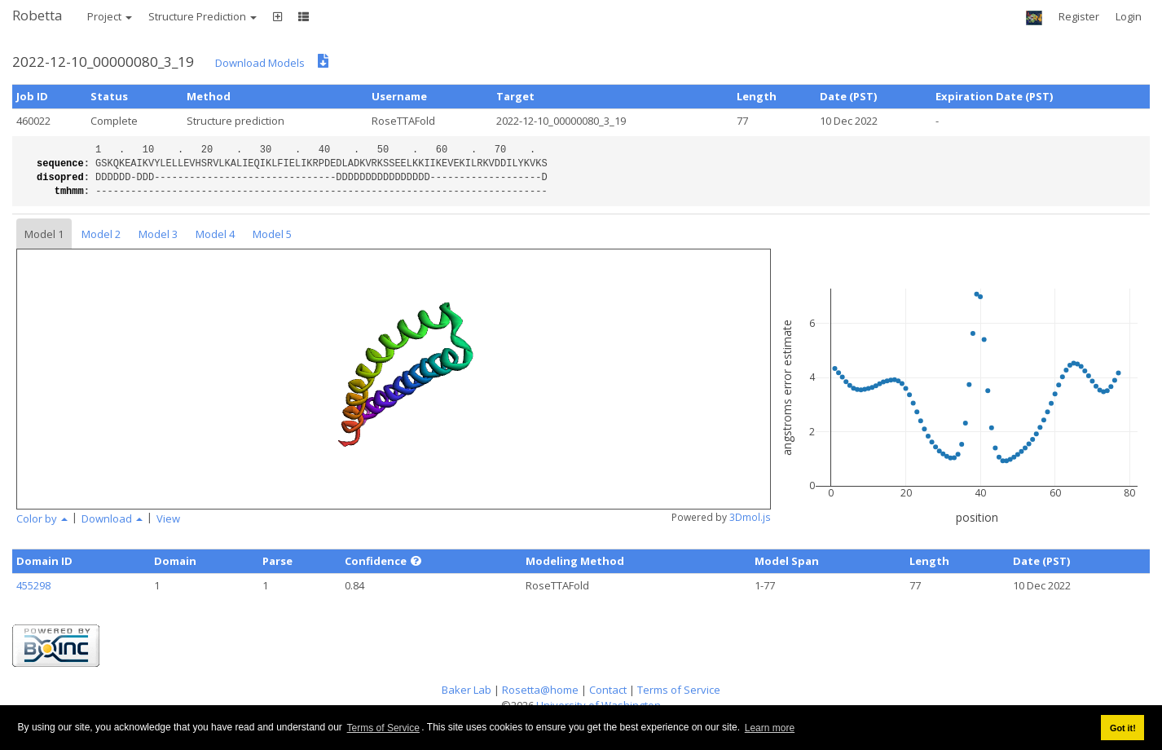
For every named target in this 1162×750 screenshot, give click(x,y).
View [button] (168, 518)
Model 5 (272, 234)
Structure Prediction (202, 16)
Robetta (37, 15)
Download (112, 518)
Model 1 (44, 234)
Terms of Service (383, 728)
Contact (608, 689)
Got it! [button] (1123, 728)
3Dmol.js (750, 517)
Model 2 (101, 234)
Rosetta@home (540, 689)
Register (1079, 16)
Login (1129, 16)
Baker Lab (466, 689)
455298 (33, 585)
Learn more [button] (769, 728)
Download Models (260, 62)
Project (109, 16)
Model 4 (215, 234)
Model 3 (158, 234)
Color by (42, 518)
